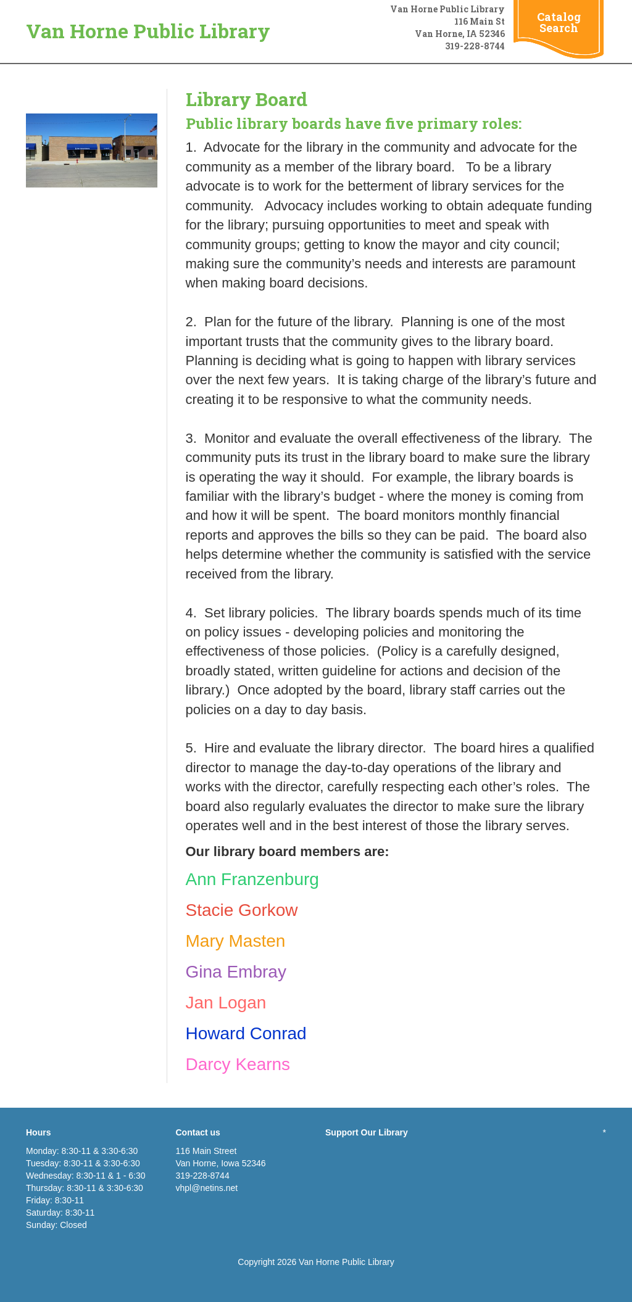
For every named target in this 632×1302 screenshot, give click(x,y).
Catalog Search (559, 22)
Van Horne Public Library (148, 30)
